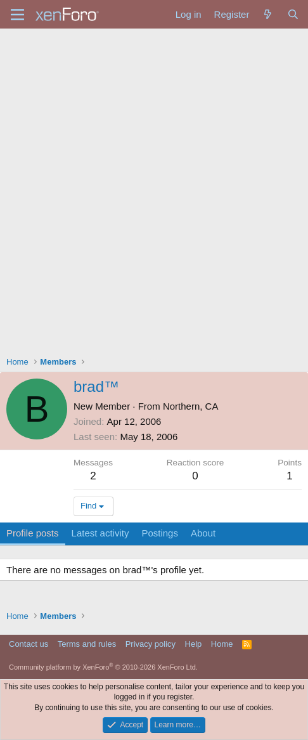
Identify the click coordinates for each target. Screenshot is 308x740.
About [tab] (203, 533)
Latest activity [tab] (100, 533)
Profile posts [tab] (32, 533)
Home (222, 644)
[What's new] (267, 14)
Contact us (28, 644)
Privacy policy (150, 644)
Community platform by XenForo (103, 667)
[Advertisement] (154, 189)
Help (193, 644)
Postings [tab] (159, 533)
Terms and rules (87, 644)
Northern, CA (191, 406)
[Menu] (17, 14)
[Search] (293, 14)
